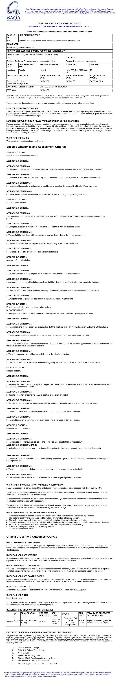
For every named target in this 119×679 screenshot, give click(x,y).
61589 (17, 620)
